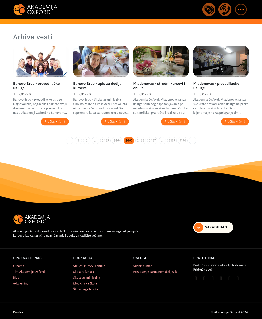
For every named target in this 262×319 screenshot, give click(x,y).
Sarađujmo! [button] (211, 227)
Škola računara (83, 272)
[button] (241, 9)
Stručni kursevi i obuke (89, 266)
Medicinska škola (85, 284)
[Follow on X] (229, 278)
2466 (140, 141)
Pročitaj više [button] (55, 121)
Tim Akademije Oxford (29, 272)
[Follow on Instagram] (204, 278)
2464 (117, 141)
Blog (16, 278)
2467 (152, 141)
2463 (105, 141)
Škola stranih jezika (86, 278)
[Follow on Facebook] (196, 278)
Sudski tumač (142, 266)
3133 (172, 141)
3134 (183, 141)
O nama (18, 266)
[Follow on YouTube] (221, 278)
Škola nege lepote (85, 289)
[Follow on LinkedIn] (238, 278)
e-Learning (21, 284)
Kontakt (19, 312)
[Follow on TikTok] (212, 278)
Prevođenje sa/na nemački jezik (155, 272)
